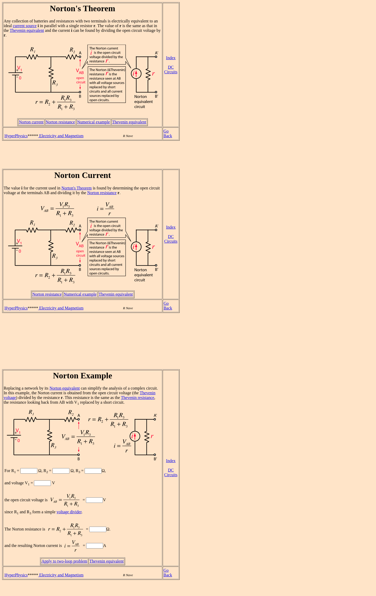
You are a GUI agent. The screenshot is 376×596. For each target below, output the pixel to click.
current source (25, 25)
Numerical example (93, 122)
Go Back (167, 133)
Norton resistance (60, 122)
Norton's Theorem (76, 188)
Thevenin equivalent (27, 30)
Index (170, 58)
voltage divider (69, 512)
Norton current (31, 122)
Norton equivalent (65, 388)
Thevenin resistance (137, 397)
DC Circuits (171, 69)
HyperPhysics (16, 136)
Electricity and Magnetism (61, 136)
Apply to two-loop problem (64, 561)
